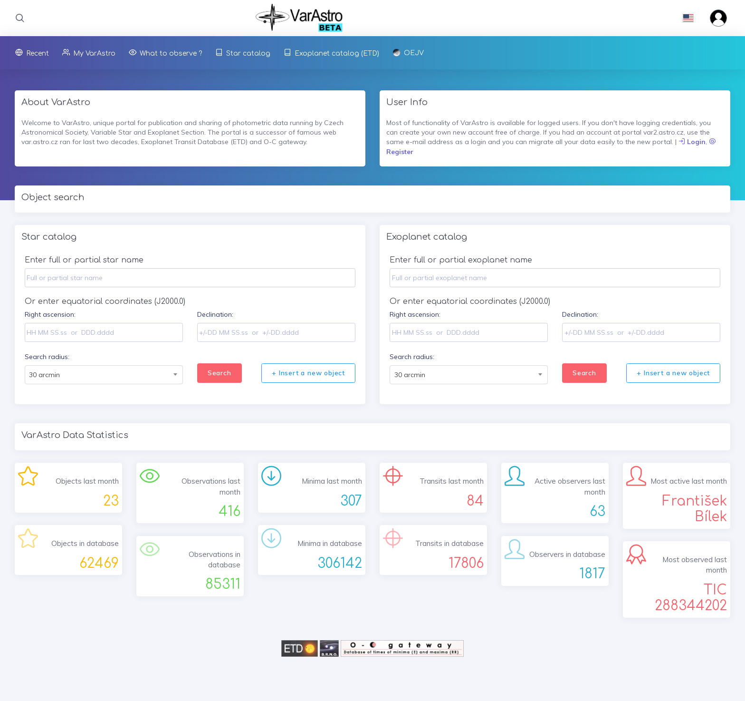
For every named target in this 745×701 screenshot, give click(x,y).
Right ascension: (50, 314)
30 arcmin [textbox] (44, 374)
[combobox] (104, 374)
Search (219, 373)
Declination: (215, 314)
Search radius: (47, 356)
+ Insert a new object (308, 373)
